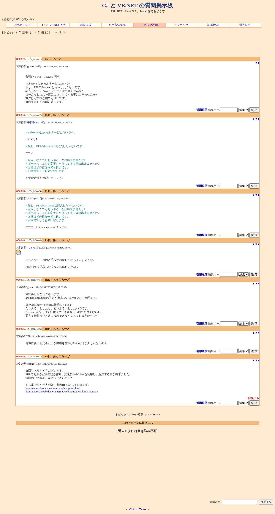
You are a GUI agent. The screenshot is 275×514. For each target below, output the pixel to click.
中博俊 (31, 122)
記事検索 (213, 25)
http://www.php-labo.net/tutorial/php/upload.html (52, 388)
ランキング (181, 25)
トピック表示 (149, 25)
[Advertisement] (137, 47)
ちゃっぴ (32, 247)
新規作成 (85, 25)
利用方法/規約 (117, 25)
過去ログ (245, 25)
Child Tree (137, 509)
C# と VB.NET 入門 (54, 25)
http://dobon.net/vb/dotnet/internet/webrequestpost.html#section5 (61, 391)
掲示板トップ (22, 25)
